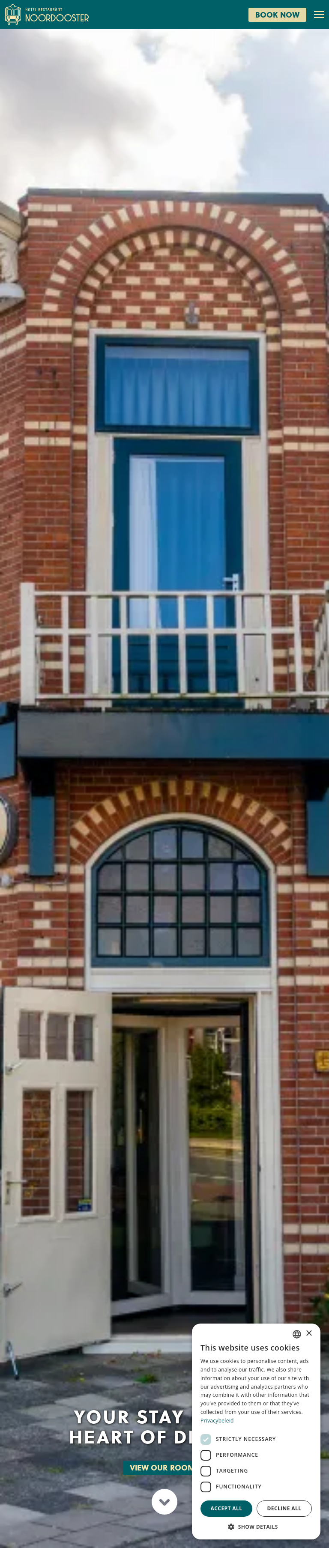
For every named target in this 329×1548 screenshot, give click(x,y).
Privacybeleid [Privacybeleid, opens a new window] (217, 1420)
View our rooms (165, 1467)
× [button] (308, 1333)
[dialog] (256, 1431)
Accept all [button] (226, 1508)
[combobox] (297, 1334)
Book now (277, 14)
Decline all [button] (284, 1508)
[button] (256, 1526)
